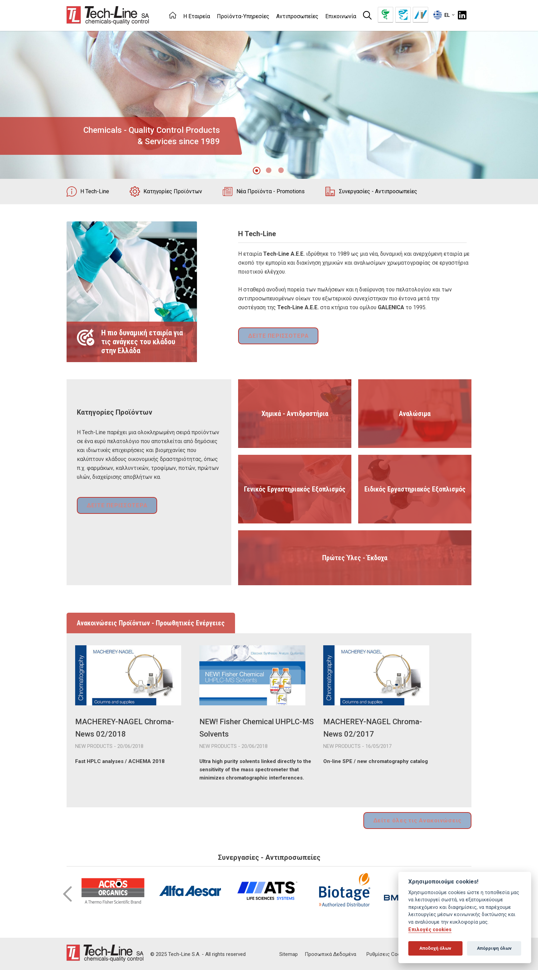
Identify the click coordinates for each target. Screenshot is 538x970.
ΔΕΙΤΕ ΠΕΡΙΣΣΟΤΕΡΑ (275, 336)
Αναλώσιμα (415, 413)
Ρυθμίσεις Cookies (388, 953)
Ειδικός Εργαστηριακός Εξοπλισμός (415, 489)
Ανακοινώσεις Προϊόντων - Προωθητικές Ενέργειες (151, 623)
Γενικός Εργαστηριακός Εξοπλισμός (295, 489)
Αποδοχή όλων (435, 948)
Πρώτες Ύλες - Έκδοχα (354, 558)
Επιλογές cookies (430, 930)
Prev (67, 893)
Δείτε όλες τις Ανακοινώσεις (420, 820)
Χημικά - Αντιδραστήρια (294, 413)
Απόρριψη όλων (494, 948)
